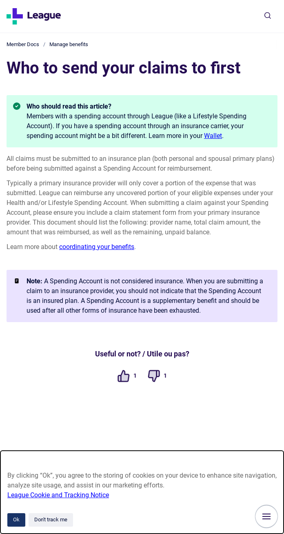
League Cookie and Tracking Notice (58, 495)
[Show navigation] (266, 516)
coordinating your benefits (96, 247)
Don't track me (50, 519)
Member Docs (23, 44)
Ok (16, 519)
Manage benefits (68, 44)
